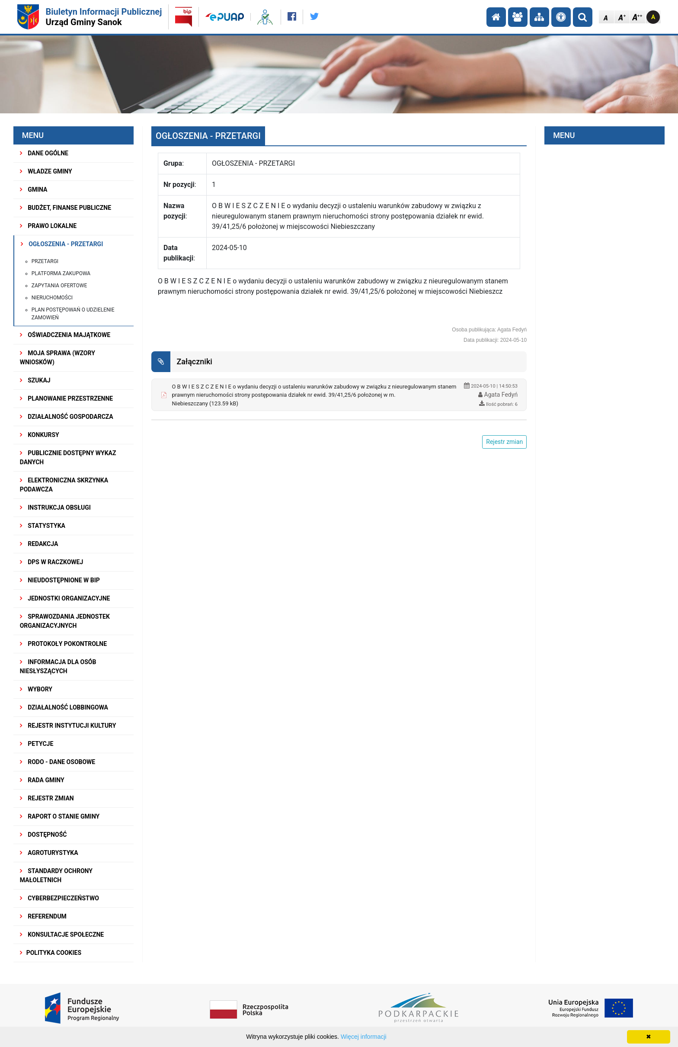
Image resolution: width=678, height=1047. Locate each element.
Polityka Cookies (50, 952)
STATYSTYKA (42, 525)
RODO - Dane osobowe (58, 761)
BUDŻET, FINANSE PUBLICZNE (65, 207)
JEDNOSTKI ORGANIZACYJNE (65, 598)
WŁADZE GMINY (46, 171)
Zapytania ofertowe (59, 286)
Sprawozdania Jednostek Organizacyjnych (65, 621)
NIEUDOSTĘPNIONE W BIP (60, 580)
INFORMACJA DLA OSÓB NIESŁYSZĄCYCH (58, 666)
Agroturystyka (49, 852)
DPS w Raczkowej (51, 562)
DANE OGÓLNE (44, 153)
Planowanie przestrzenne (66, 398)
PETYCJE (37, 743)
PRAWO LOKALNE (48, 225)
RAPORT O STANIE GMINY (60, 816)
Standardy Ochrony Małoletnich (56, 875)
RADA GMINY (42, 780)
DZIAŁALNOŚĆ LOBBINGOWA (64, 707)
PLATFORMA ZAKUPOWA (61, 273)
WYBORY (36, 689)
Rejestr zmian (47, 798)
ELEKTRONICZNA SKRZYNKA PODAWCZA (64, 485)
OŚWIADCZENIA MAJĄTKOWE (65, 334)
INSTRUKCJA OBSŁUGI (55, 507)
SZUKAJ (35, 380)
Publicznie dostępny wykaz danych (68, 458)
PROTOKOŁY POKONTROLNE (63, 643)
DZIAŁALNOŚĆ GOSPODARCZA (66, 416)
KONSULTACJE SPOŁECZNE (62, 934)
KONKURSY (39, 434)
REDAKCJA (39, 543)
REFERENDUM (43, 916)
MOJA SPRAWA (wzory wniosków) (57, 358)
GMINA (34, 189)
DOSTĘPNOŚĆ (43, 834)
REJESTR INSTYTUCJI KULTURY (68, 725)
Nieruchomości (52, 298)
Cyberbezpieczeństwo (59, 898)
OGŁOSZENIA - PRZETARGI (62, 244)
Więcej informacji (364, 1036)
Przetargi (45, 261)
